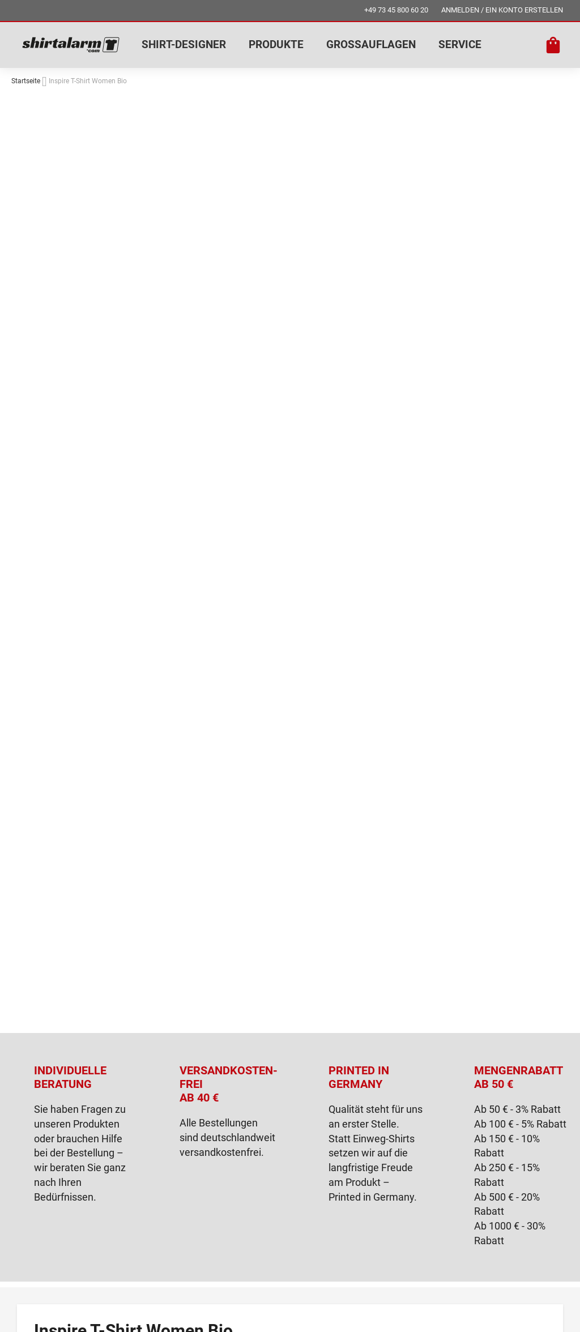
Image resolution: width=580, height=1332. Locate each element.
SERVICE (459, 44)
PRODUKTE (276, 44)
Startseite (25, 81)
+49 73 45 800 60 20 (396, 10)
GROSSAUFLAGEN (371, 44)
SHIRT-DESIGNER (184, 44)
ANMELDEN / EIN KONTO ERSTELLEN (502, 10)
